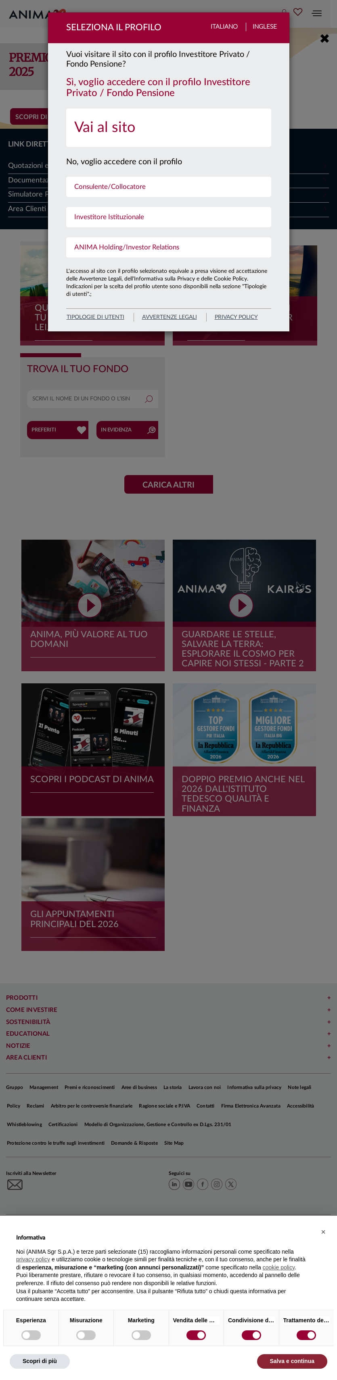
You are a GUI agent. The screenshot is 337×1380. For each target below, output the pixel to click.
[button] (323, 1231)
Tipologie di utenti (95, 317)
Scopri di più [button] (40, 1361)
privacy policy (236, 317)
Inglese (265, 27)
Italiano (224, 27)
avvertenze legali (169, 317)
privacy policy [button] (33, 1259)
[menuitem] (168, 128)
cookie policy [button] (279, 1267)
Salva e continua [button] (292, 1361)
